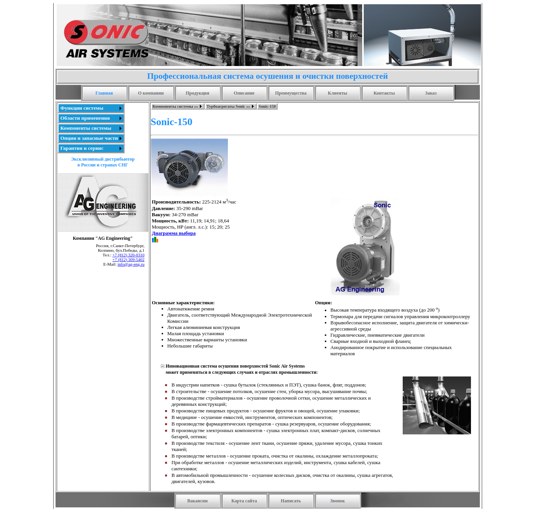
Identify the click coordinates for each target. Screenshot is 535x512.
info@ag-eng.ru (131, 264)
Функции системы (82, 108)
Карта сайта (244, 501)
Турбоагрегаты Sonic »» (228, 106)
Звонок (337, 501)
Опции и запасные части (89, 138)
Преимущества (291, 93)
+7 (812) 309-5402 (128, 259)
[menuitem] (91, 108)
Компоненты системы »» (175, 106)
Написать (291, 501)
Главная (104, 93)
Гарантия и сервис (82, 148)
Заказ (431, 93)
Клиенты (337, 93)
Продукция (197, 93)
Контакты (384, 93)
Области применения (85, 118)
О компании (151, 93)
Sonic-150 (267, 106)
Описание (244, 93)
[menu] (91, 128)
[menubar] (214, 106)
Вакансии (197, 501)
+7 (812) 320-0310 (128, 255)
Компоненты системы (86, 128)
